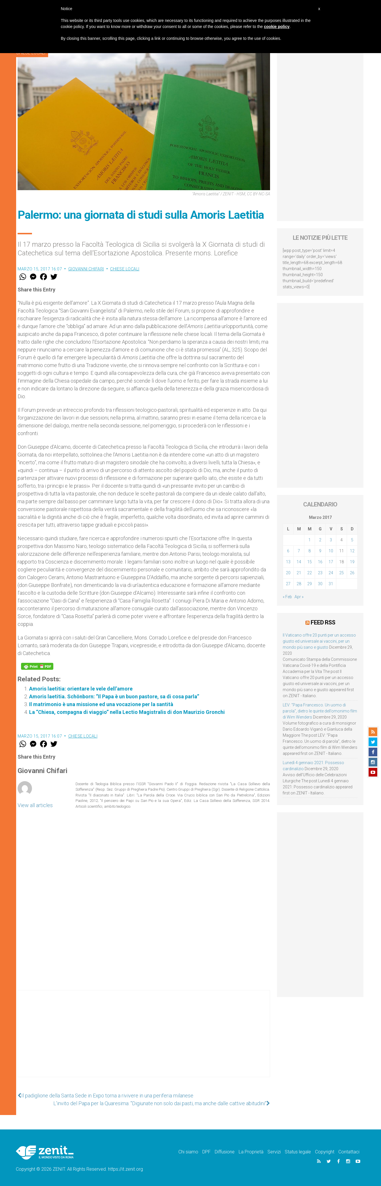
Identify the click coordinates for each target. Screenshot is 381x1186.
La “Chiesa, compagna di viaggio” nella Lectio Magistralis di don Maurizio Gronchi (127, 712)
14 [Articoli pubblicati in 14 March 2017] (299, 562)
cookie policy (277, 26)
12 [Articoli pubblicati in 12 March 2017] (352, 551)
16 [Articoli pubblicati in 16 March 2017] (320, 562)
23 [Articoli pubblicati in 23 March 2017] (320, 572)
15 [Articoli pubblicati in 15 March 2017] (309, 562)
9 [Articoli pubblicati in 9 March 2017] (320, 551)
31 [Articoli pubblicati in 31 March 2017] (331, 583)
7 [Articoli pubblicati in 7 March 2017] (299, 551)
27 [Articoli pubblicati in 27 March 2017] (288, 583)
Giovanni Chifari (86, 269)
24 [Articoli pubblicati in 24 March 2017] (331, 572)
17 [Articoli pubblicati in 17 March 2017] (331, 562)
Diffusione (225, 1152)
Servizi (274, 1152)
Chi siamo (188, 1152)
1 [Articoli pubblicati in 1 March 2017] (309, 540)
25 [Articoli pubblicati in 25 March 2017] (341, 572)
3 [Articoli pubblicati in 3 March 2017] (331, 540)
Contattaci (348, 1152)
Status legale (298, 1152)
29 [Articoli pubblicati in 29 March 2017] (309, 583)
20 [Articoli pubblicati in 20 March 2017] (288, 572)
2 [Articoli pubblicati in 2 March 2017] (320, 540)
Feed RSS (323, 622)
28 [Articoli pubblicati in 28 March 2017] (299, 583)
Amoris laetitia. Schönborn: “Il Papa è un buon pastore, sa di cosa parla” (114, 696)
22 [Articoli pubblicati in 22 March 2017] (309, 572)
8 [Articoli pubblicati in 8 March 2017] (309, 551)
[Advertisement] (144, 1039)
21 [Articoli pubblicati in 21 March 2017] (299, 572)
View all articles (35, 805)
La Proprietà (251, 1152)
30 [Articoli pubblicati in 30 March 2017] (320, 583)
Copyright (324, 1152)
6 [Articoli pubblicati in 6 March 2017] (288, 551)
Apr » (299, 596)
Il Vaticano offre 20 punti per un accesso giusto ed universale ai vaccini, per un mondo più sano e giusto (319, 641)
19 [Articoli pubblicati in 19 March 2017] (352, 562)
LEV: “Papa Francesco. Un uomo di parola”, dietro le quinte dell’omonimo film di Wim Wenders (320, 711)
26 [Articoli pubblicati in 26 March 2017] (352, 572)
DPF (206, 1152)
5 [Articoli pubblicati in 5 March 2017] (352, 540)
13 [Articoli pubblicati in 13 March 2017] (288, 562)
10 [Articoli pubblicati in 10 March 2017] (331, 551)
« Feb (287, 596)
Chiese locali (124, 269)
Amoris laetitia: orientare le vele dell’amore (81, 689)
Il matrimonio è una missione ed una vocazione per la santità (101, 704)
